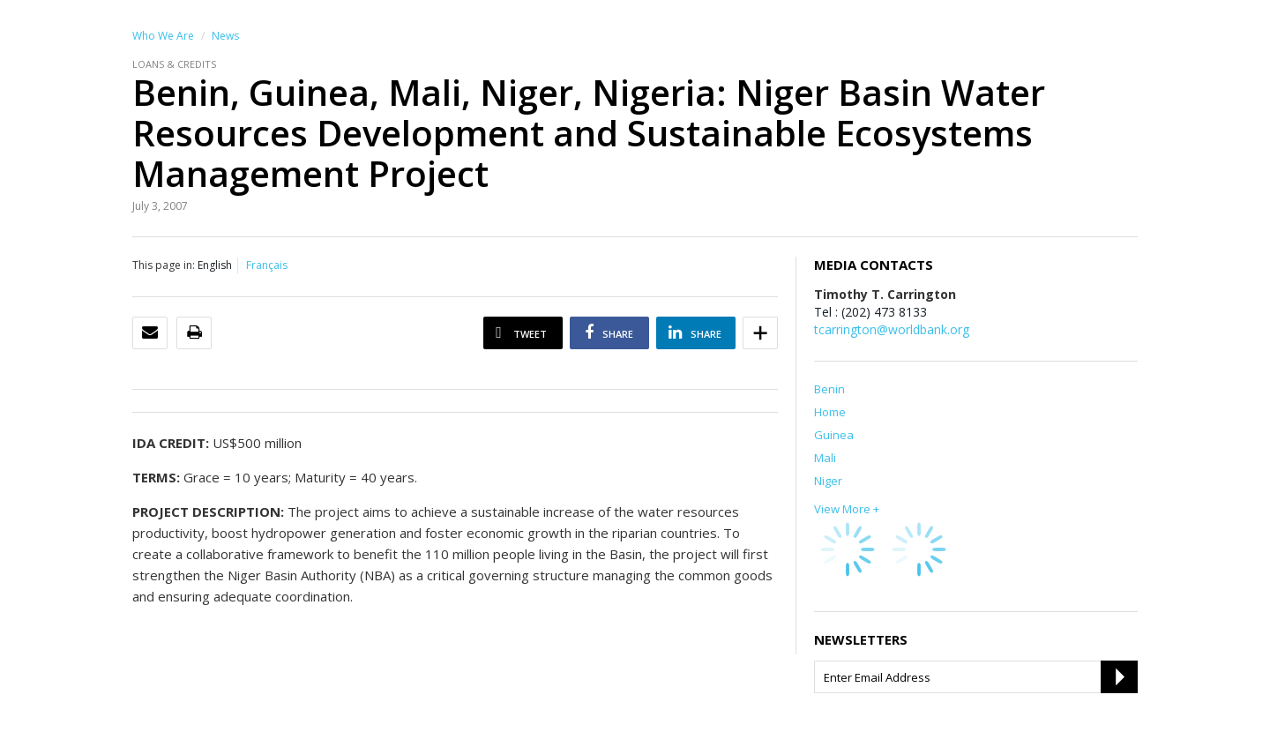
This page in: (163, 265)
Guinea (834, 435)
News (225, 35)
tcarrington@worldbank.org (891, 329)
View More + (846, 509)
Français (267, 265)
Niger (828, 481)
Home (830, 412)
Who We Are (163, 35)
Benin (829, 389)
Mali (825, 458)
